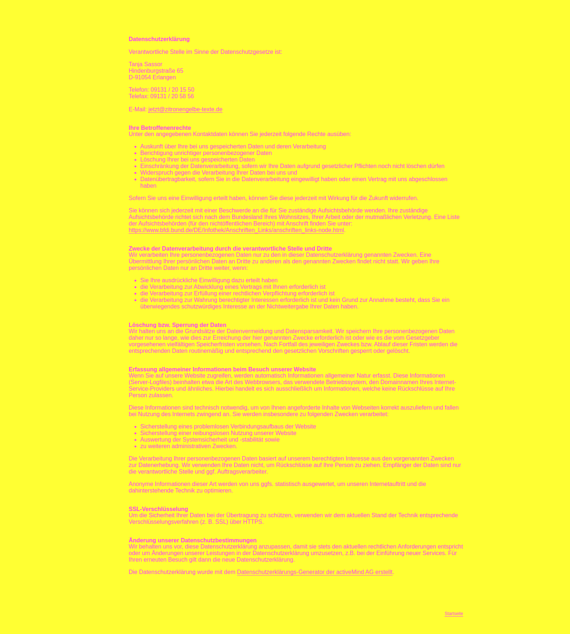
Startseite (454, 613)
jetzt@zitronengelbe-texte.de (185, 109)
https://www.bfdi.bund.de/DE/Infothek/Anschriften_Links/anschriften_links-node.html (236, 230)
